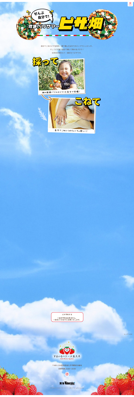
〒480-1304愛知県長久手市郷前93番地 (67, 365)
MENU (130, 4)
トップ (126, 334)
